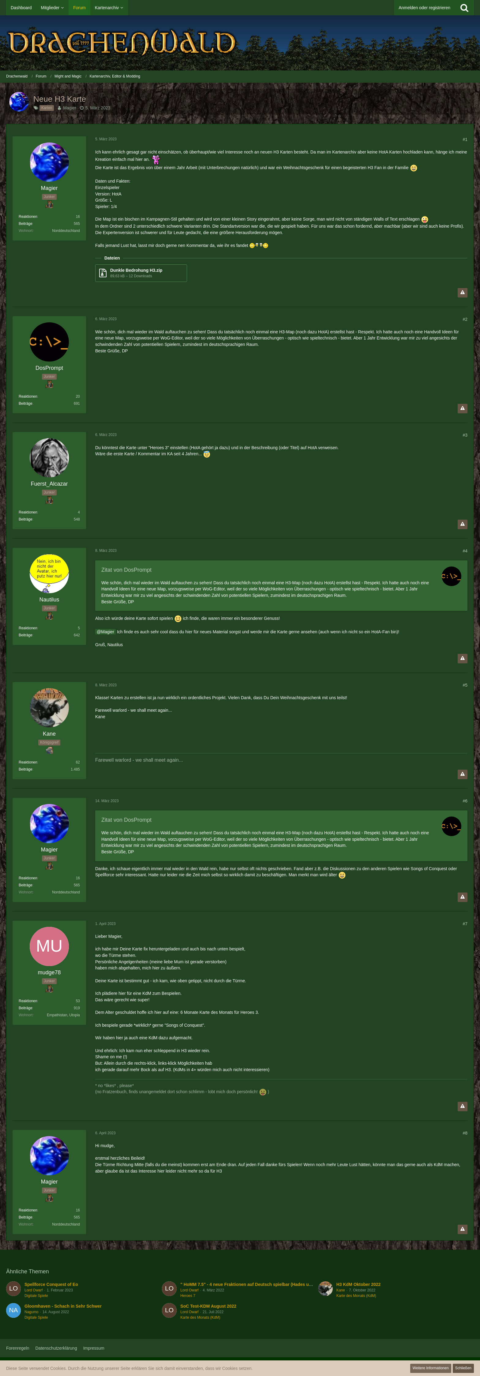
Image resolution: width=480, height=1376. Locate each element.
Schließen (463, 1368)
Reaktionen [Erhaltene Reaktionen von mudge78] (28, 1001)
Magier (69, 107)
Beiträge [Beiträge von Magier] (25, 224)
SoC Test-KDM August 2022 (208, 1306)
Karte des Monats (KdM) (356, 1296)
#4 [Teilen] (465, 550)
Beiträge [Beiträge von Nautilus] (25, 635)
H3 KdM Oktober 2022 (358, 1284)
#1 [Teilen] (465, 139)
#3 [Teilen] (465, 435)
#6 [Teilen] (465, 800)
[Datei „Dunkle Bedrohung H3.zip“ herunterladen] (141, 273)
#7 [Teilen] (465, 923)
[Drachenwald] (240, 43)
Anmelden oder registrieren (424, 7)
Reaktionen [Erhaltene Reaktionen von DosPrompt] (28, 396)
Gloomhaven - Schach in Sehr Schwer (63, 1306)
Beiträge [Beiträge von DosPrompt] (25, 403)
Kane (340, 1290)
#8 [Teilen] (465, 1133)
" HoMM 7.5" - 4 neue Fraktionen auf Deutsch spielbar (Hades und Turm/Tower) (260, 1284)
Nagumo (31, 1312)
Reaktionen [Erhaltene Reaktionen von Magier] (28, 216)
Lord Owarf (33, 1290)
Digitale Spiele (36, 1296)
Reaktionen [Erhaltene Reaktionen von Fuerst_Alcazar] (28, 512)
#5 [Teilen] (465, 685)
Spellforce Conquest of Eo (51, 1284)
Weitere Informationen (431, 1368)
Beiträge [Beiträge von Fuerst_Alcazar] (25, 519)
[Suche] (464, 7)
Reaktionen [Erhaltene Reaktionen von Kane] (28, 762)
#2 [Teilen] (465, 319)
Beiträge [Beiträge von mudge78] (25, 1008)
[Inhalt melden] (462, 293)
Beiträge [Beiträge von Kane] (25, 769)
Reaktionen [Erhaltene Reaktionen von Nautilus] (28, 628)
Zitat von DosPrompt (126, 570)
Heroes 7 (187, 1296)
